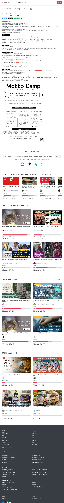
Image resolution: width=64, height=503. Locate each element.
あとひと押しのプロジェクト (38, 454)
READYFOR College (36, 461)
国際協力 (34, 432)
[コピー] (58, 156)
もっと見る (57, 279)
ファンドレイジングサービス (38, 471)
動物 (3, 435)
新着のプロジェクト (6, 455)
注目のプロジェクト (36, 455)
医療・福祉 (34, 433)
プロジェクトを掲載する (7, 469)
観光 (33, 437)
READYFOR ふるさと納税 (8, 462)
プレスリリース (5, 486)
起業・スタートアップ (7, 447)
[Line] (36, 164)
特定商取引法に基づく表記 (36, 498)
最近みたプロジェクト (7, 454)
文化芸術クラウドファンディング (9, 474)
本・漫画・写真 (5, 444)
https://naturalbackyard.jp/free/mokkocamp (12, 73)
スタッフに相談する (6, 471)
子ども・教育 (5, 433)
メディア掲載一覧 (36, 486)
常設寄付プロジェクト (37, 459)
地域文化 (4, 437)
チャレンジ (4, 446)
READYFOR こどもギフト (37, 462)
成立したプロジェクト (7, 459)
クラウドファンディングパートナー (10, 489)
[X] (30, 164)
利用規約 (33, 496)
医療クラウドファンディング (8, 472)
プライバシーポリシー (6, 496)
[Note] (42, 164)
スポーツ (34, 446)
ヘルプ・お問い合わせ (7, 487)
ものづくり (4, 440)
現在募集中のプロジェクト (38, 457)
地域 (33, 435)
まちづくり (4, 439)
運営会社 (4, 484)
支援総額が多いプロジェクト (8, 457)
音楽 (33, 442)
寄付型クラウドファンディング (39, 472)
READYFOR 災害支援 (7, 461)
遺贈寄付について (36, 482)
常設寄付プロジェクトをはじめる (39, 469)
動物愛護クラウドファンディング (9, 476)
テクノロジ (34, 440)
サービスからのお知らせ (37, 487)
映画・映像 (34, 444)
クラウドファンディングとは (8, 482)
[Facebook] (22, 164)
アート (3, 442)
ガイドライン (4, 498)
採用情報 (34, 484)
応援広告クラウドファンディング (39, 474)
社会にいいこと (5, 432)
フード (33, 439)
